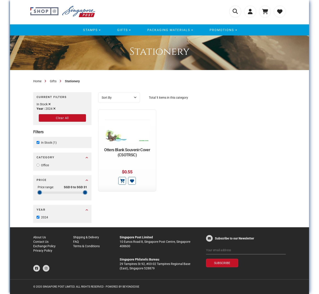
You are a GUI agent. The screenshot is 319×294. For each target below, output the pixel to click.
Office (45, 165)
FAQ (76, 241)
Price (62, 180)
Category (62, 157)
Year (62, 209)
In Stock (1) (49, 142)
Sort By (119, 97)
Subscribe (222, 263)
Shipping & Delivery (86, 237)
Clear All (62, 118)
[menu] (159, 29)
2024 (44, 217)
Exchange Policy (44, 246)
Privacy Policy (42, 250)
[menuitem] (91, 29)
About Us (39, 237)
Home (37, 81)
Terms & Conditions (86, 246)
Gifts (53, 81)
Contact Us (41, 241)
